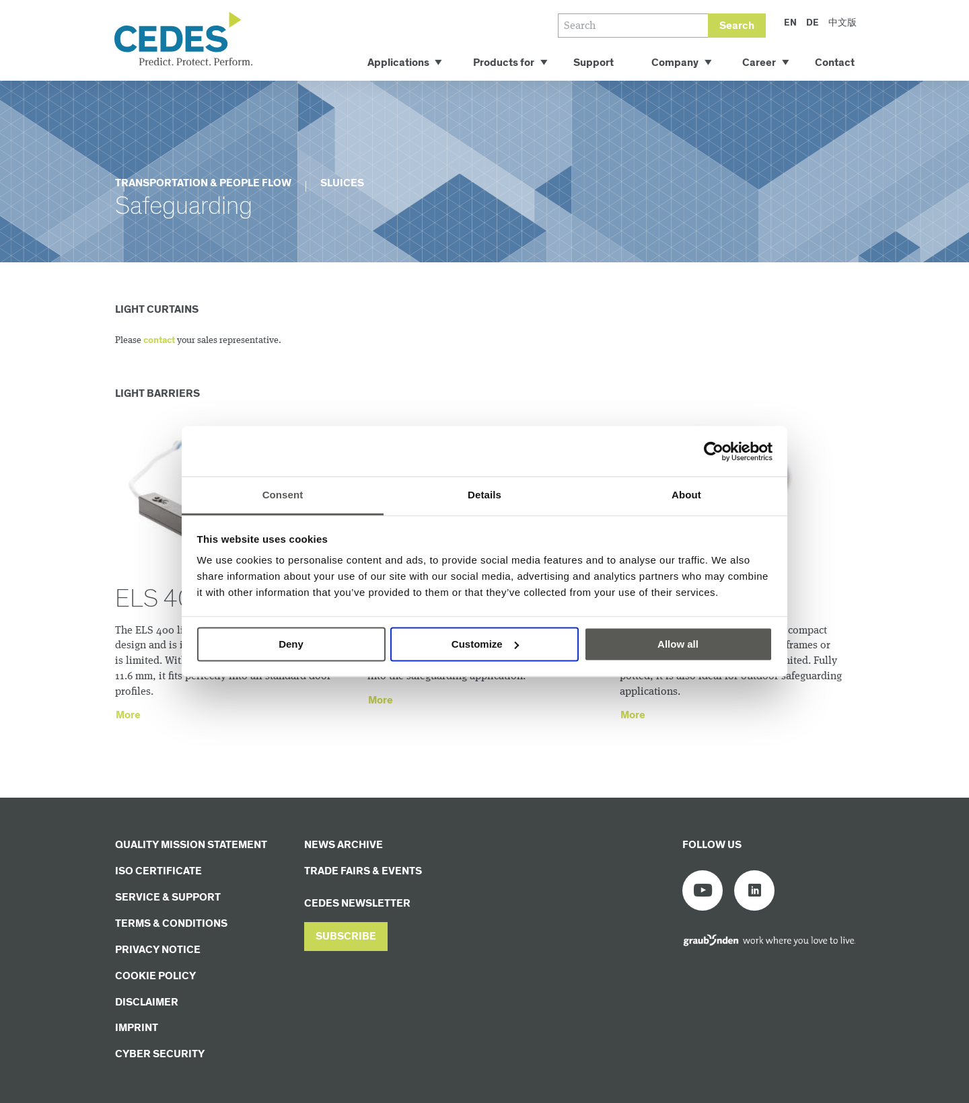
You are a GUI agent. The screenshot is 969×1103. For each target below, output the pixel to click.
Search (736, 26)
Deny (291, 644)
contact (159, 340)
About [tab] (686, 494)
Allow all (677, 644)
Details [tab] (484, 494)
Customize (485, 644)
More (128, 715)
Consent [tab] (282, 494)
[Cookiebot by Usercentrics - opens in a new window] (714, 451)
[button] (346, 936)
